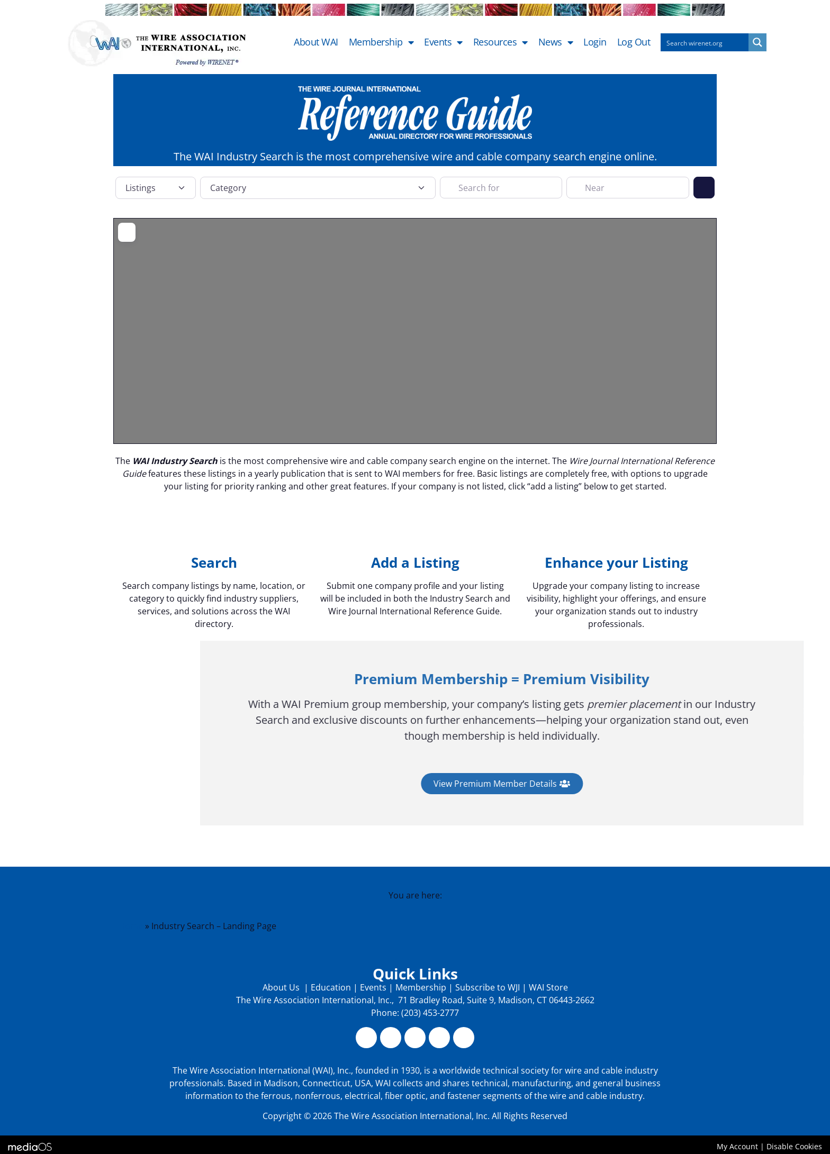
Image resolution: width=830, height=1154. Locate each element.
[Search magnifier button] (757, 42)
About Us (282, 987)
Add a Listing (415, 562)
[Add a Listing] (415, 529)
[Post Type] (155, 188)
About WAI (316, 42)
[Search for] (501, 187)
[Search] (704, 187)
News (555, 42)
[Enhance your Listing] (616, 529)
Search (214, 562)
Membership (381, 42)
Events (443, 42)
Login (595, 42)
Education (331, 987)
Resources (500, 42)
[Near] (627, 187)
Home (131, 926)
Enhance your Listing (616, 562)
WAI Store (547, 987)
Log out (634, 42)
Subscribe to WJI (486, 987)
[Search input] (705, 42)
